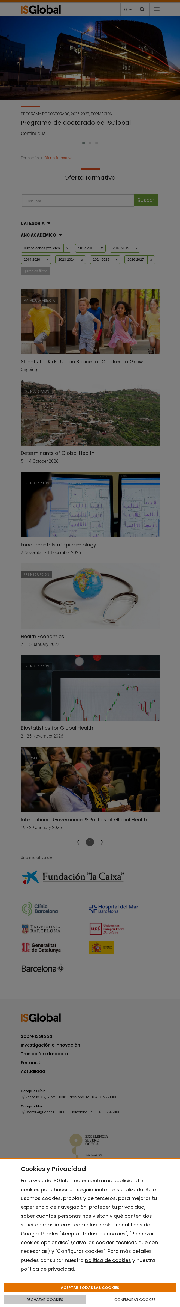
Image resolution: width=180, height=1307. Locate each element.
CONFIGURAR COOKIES (135, 1299)
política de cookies (108, 1260)
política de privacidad (47, 1269)
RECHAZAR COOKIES (45, 1299)
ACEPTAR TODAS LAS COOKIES (90, 1287)
